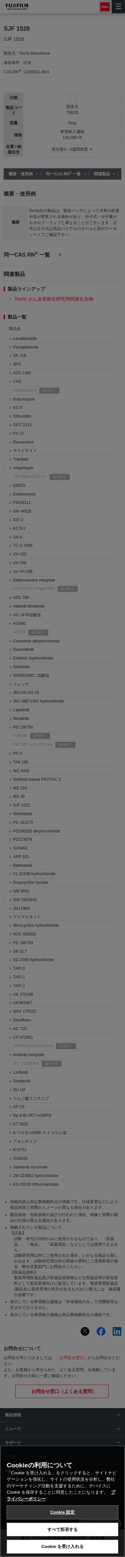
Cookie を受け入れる (62, 1546)
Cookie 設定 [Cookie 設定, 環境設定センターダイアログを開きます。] (62, 1512)
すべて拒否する (62, 1529)
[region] (62, 1501)
